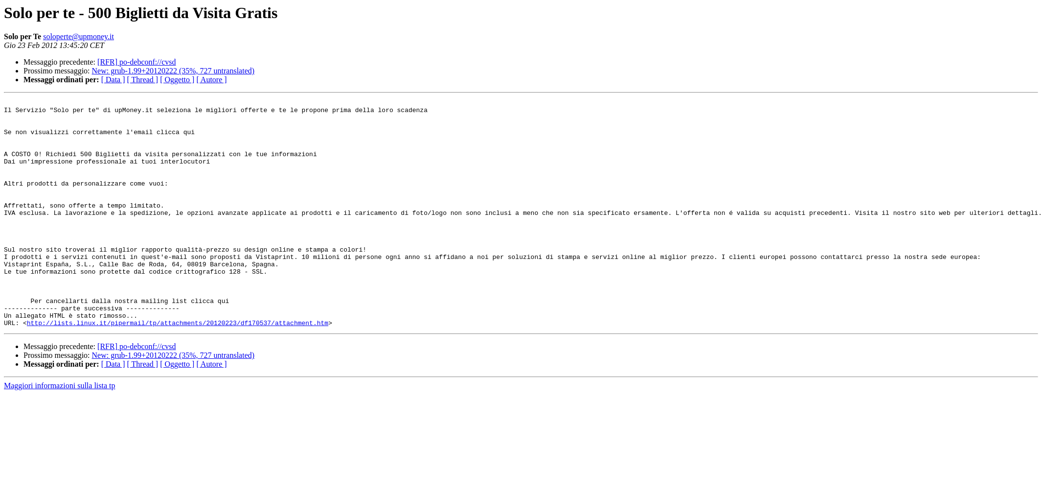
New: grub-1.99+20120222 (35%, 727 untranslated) (173, 71)
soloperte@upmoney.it (78, 36)
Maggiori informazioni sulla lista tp (59, 431)
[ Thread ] (143, 79)
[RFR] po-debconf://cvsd (136, 62)
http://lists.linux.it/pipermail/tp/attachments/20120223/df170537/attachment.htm (177, 368)
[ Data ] (113, 79)
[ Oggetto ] (177, 79)
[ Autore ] (211, 79)
